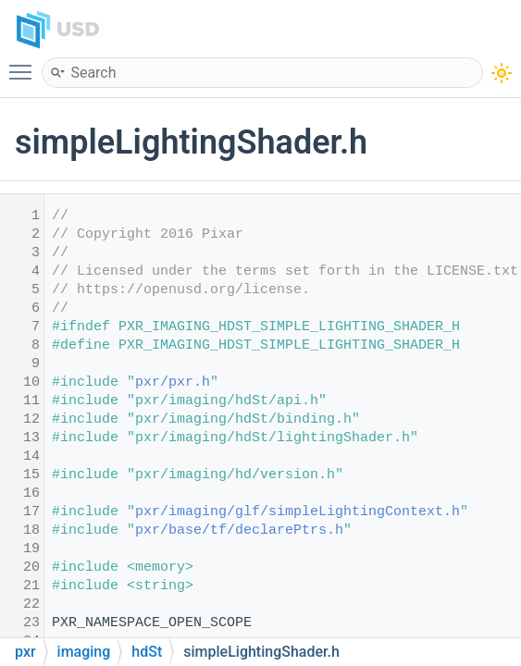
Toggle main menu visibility (25, 64)
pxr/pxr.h (172, 382)
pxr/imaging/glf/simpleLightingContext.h (297, 512)
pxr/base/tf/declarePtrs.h (239, 530)
